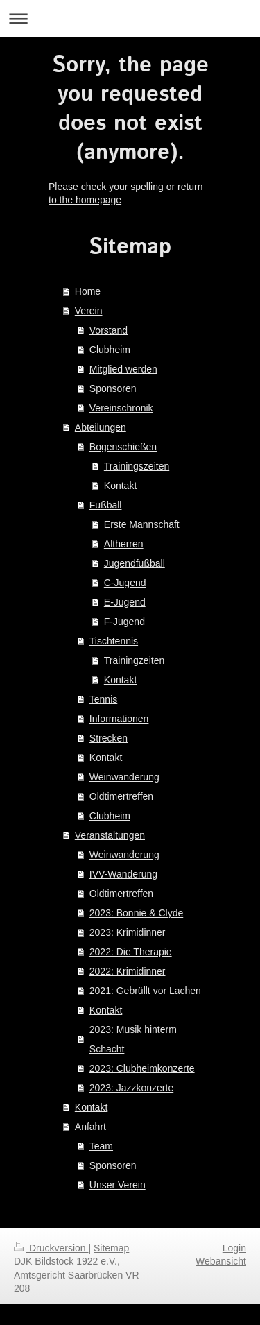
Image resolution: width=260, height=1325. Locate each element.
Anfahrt (90, 1126)
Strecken (108, 738)
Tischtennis (113, 641)
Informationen (119, 718)
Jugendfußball (134, 563)
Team (101, 1146)
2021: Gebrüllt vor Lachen (145, 990)
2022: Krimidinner (127, 971)
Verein (89, 310)
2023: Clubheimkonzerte (142, 1068)
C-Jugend (125, 582)
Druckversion (51, 1248)
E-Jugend (125, 602)
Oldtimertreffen (121, 796)
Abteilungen (100, 427)
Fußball (105, 505)
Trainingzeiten (134, 660)
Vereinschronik (121, 407)
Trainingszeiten (136, 466)
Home (88, 291)
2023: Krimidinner (127, 932)
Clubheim (109, 349)
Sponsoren (113, 388)
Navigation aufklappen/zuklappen (130, 18)
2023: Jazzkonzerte (131, 1087)
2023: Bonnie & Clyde (136, 912)
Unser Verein (117, 1184)
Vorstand (108, 330)
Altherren (124, 543)
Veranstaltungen (110, 835)
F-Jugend (124, 621)
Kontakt (120, 485)
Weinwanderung (124, 777)
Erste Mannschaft (142, 524)
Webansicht (221, 1261)
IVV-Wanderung (123, 874)
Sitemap (111, 1248)
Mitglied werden (123, 369)
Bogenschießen (123, 446)
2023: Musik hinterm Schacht (133, 1039)
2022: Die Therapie (130, 951)
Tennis (103, 699)
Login (234, 1248)
